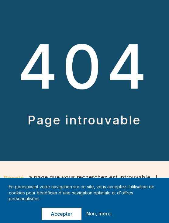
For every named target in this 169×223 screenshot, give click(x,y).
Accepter (61, 214)
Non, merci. (99, 214)
